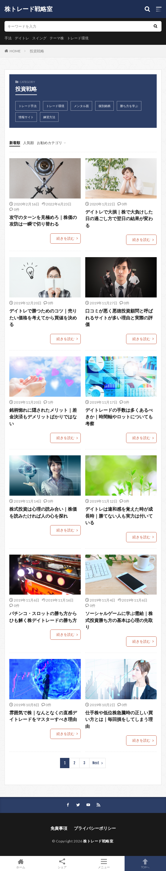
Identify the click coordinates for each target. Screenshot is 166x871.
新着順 (14, 142)
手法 (8, 38)
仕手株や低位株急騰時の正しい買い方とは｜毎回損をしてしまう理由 (119, 719)
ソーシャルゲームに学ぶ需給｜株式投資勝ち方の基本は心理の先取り (119, 620)
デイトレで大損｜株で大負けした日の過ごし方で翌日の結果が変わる (119, 218)
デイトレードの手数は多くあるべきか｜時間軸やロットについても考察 (119, 416)
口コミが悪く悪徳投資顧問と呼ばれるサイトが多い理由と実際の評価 (119, 317)
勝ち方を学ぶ (129, 106)
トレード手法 (28, 106)
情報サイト (26, 117)
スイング (39, 38)
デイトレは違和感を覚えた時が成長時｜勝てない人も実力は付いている (119, 515)
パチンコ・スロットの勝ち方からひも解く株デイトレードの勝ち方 (43, 617)
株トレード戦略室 (29, 9)
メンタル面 (81, 106)
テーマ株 (57, 38)
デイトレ (22, 38)
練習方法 (49, 117)
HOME (15, 51)
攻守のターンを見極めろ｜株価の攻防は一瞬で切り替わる (43, 220)
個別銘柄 (104, 106)
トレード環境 (78, 38)
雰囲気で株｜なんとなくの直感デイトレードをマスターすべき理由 (43, 716)
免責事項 (58, 828)
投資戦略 (37, 51)
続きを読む (65, 238)
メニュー (104, 863)
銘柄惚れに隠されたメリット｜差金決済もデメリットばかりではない (43, 416)
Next (95, 763)
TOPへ (145, 863)
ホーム (20, 863)
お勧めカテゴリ (49, 142)
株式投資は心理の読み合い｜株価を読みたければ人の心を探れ (43, 512)
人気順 (28, 142)
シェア (62, 863)
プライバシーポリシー (95, 828)
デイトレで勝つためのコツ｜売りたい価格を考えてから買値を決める (43, 317)
